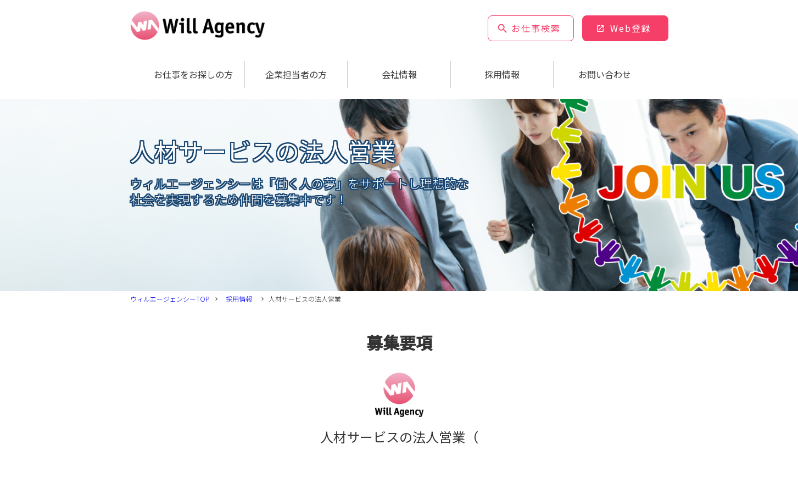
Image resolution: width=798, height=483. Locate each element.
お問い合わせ (604, 74)
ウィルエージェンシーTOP (169, 298)
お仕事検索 (536, 28)
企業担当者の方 (296, 74)
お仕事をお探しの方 (193, 74)
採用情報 (502, 74)
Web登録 (630, 28)
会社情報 (399, 74)
